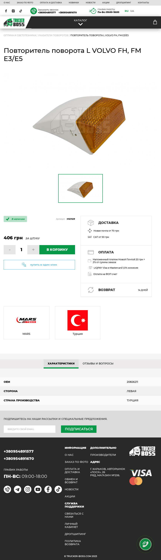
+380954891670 (68, 12)
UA (132, 10)
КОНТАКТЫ (143, 3)
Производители (103, 455)
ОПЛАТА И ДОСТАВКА (51, 3)
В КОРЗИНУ (57, 250)
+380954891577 (47, 12)
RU (126, 10)
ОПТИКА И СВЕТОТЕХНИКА (20, 35)
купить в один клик (43, 264)
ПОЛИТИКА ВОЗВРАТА (73, 543)
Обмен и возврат (71, 481)
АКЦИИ (105, 3)
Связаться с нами (74, 515)
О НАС (7, 3)
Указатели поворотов (53, 35)
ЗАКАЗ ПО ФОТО (25, 3)
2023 (94, 556)
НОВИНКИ (74, 3)
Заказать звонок (48, 9)
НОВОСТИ (90, 3)
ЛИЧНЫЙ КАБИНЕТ (71, 525)
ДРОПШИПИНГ (123, 3)
